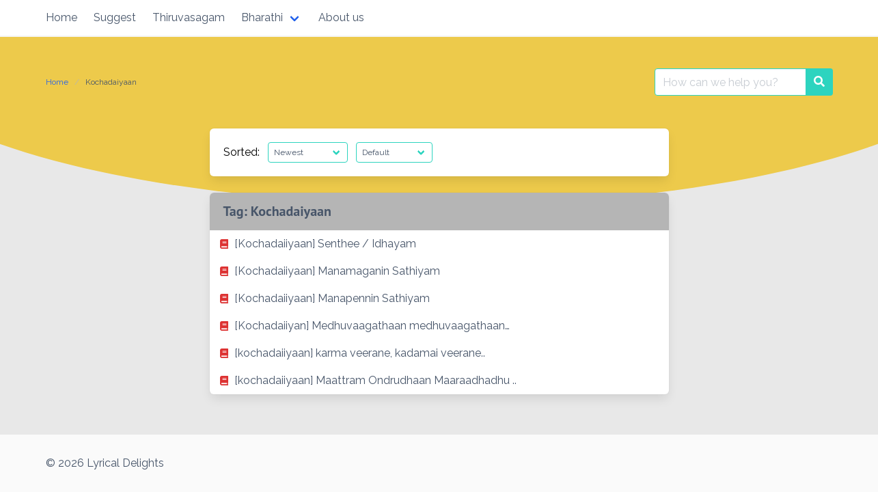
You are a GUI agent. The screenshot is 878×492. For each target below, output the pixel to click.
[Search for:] (730, 82)
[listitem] (439, 244)
